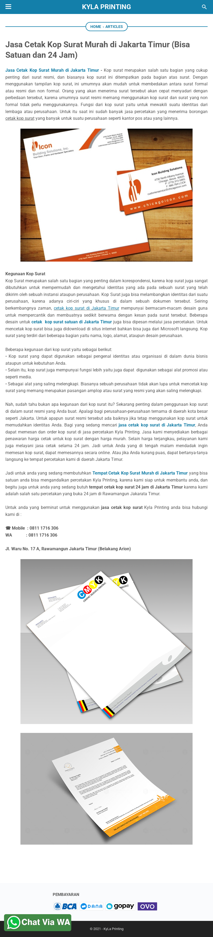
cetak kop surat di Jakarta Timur (86, 308)
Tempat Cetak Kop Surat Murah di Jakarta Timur (140, 473)
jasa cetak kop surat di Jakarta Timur (157, 425)
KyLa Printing (106, 7)
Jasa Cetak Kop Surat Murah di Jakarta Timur (52, 70)
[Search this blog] (204, 7)
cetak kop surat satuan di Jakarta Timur (71, 321)
